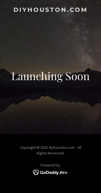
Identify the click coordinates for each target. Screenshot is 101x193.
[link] (50, 10)
